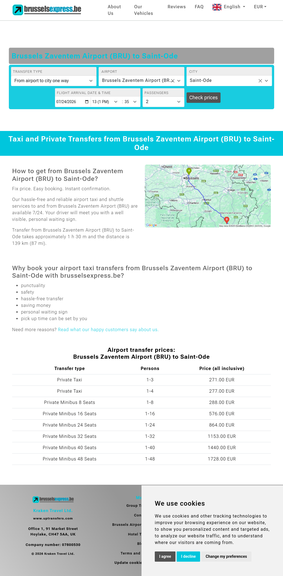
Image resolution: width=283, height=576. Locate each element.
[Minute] (132, 102)
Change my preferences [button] (226, 556)
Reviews (177, 6)
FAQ (199, 6)
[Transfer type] (53, 81)
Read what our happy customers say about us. (108, 329)
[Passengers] (163, 102)
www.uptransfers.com (53, 518)
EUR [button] (258, 6)
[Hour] (106, 101)
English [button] (227, 6)
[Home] (46, 10)
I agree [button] (165, 556)
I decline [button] (188, 556)
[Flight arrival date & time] (73, 101)
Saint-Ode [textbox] (201, 80)
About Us (114, 10)
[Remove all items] (172, 80)
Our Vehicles (143, 10)
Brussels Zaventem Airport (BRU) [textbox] (138, 80)
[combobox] (141, 81)
